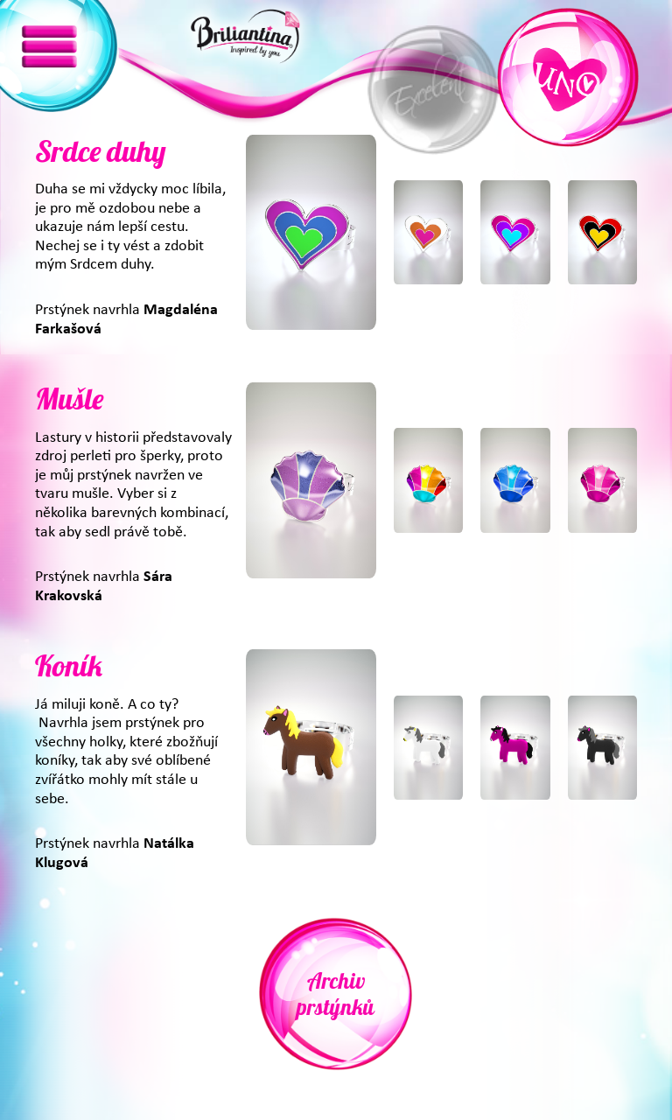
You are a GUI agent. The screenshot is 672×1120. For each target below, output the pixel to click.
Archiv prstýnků (335, 993)
